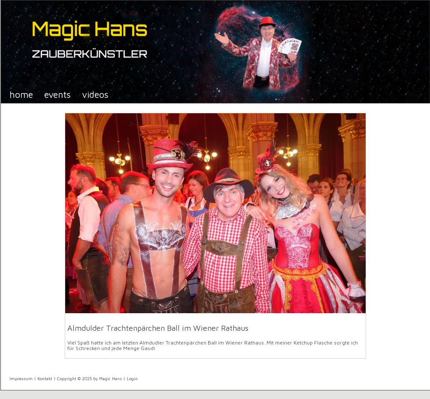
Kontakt (44, 378)
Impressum (21, 378)
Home (21, 94)
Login (132, 378)
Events (57, 94)
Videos (95, 94)
